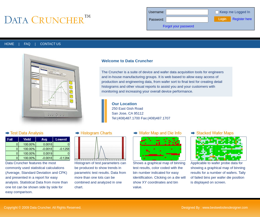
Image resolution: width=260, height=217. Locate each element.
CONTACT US (50, 44)
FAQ (27, 44)
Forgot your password (178, 26)
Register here (242, 19)
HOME (9, 44)
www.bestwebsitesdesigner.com (225, 207)
